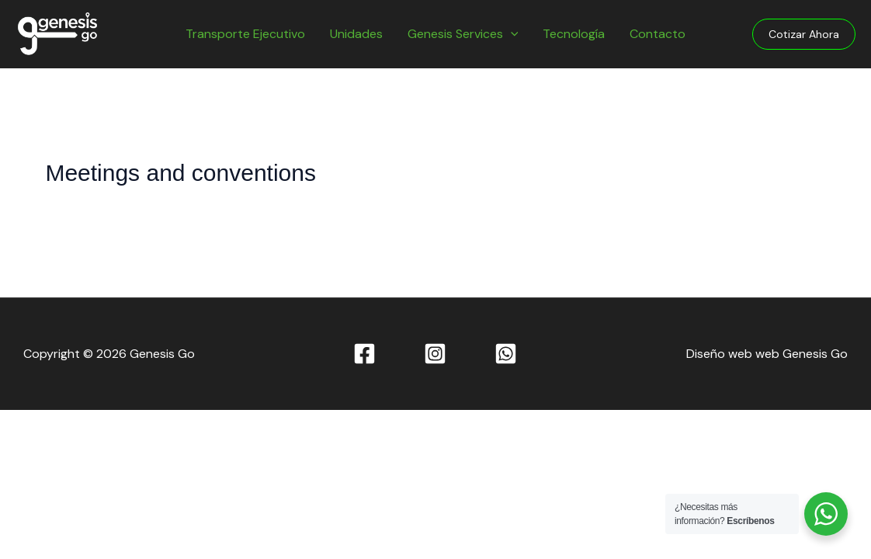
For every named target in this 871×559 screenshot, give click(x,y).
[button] (803, 34)
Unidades (356, 34)
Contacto (657, 34)
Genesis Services (463, 34)
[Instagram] (435, 353)
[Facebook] (364, 353)
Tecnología (574, 34)
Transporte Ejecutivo (245, 34)
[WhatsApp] (505, 353)
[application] (511, 34)
